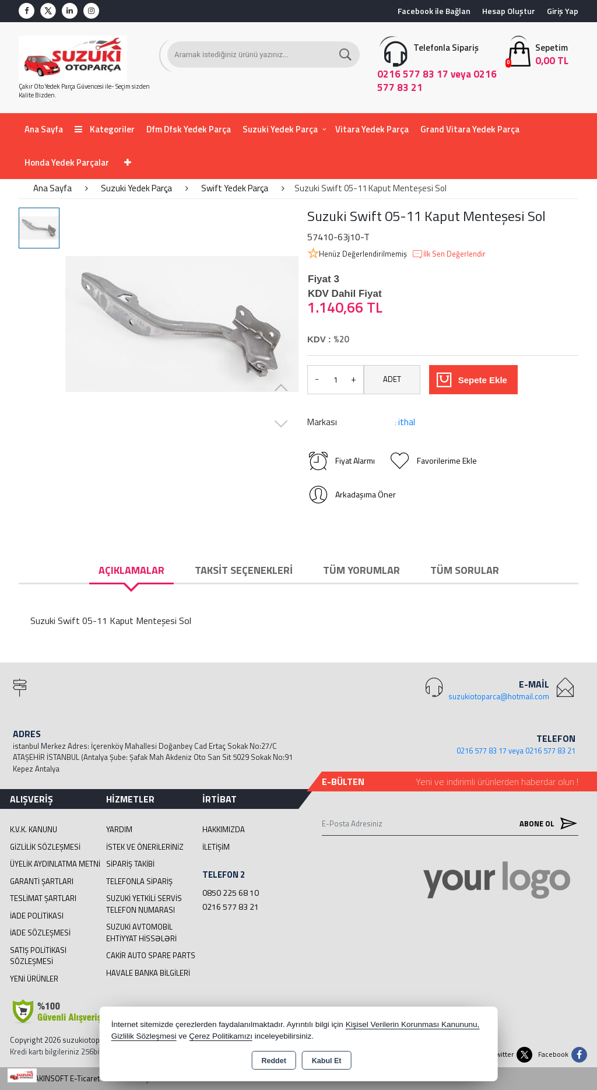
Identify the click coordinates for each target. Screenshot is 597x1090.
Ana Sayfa (43, 129)
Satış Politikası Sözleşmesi (38, 956)
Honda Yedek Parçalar (66, 162)
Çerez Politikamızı (220, 1036)
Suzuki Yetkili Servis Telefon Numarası (144, 904)
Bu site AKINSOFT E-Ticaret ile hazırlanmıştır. (83, 1078)
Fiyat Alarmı (341, 461)
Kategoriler (105, 129)
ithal (406, 422)
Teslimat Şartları (43, 898)
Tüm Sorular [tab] (464, 570)
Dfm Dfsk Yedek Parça (188, 129)
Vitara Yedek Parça (372, 129)
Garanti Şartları (41, 881)
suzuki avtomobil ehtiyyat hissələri (141, 932)
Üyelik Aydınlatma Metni (55, 864)
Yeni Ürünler (34, 978)
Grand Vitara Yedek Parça (469, 129)
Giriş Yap (562, 11)
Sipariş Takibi (130, 864)
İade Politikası (37, 915)
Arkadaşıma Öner (351, 494)
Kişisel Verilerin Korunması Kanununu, (413, 1024)
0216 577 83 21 (230, 906)
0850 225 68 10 (230, 892)
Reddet (273, 1061)
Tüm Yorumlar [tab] (361, 570)
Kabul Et (327, 1061)
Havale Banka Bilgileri (148, 973)
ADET (392, 379)
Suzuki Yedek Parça (280, 129)
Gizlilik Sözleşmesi (45, 847)
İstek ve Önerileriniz (145, 847)
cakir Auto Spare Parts (150, 955)
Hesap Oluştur (508, 11)
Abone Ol (545, 823)
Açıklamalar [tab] (131, 570)
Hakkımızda (223, 829)
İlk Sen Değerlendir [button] (449, 254)
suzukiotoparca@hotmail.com (498, 696)
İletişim (216, 847)
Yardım (119, 829)
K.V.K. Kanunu (33, 829)
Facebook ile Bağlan (434, 11)
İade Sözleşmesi (40, 932)
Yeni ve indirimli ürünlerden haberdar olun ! (497, 781)
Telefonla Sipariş (139, 881)
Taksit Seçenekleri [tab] (244, 570)
